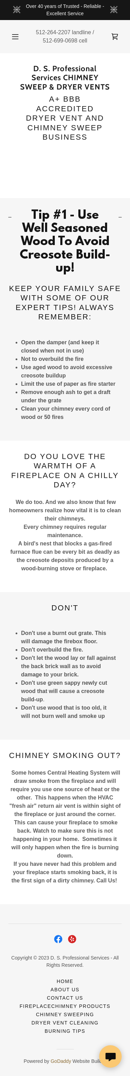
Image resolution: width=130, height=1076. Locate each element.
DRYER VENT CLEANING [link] (65, 1023)
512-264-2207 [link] (53, 32)
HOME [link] (65, 981)
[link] (115, 37)
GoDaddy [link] (61, 1061)
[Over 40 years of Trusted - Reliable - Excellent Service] (65, 10)
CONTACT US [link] (65, 998)
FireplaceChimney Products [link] (64, 1006)
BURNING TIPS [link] (65, 1031)
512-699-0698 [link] (60, 41)
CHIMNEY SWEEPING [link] (65, 1014)
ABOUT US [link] (65, 989)
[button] (15, 37)
